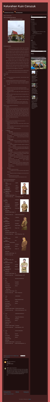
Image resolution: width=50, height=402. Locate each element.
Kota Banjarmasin (19, 12)
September (34, 24)
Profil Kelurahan (34, 44)
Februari (34, 30)
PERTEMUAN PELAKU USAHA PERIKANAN (38, 57)
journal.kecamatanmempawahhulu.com (18, 373)
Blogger (30, 399)
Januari (34, 35)
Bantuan (33, 41)
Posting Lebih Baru (7, 392)
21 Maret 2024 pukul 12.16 (11, 361)
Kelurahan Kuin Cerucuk (20, 6)
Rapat (32, 45)
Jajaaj (7, 361)
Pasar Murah (33, 43)
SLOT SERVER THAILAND (10, 363)
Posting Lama (26, 392)
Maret (33, 29)
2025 (32, 20)
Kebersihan (33, 42)
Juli (33, 25)
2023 (32, 36)
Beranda (17, 392)
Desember (34, 23)
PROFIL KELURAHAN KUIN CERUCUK (37, 33)
